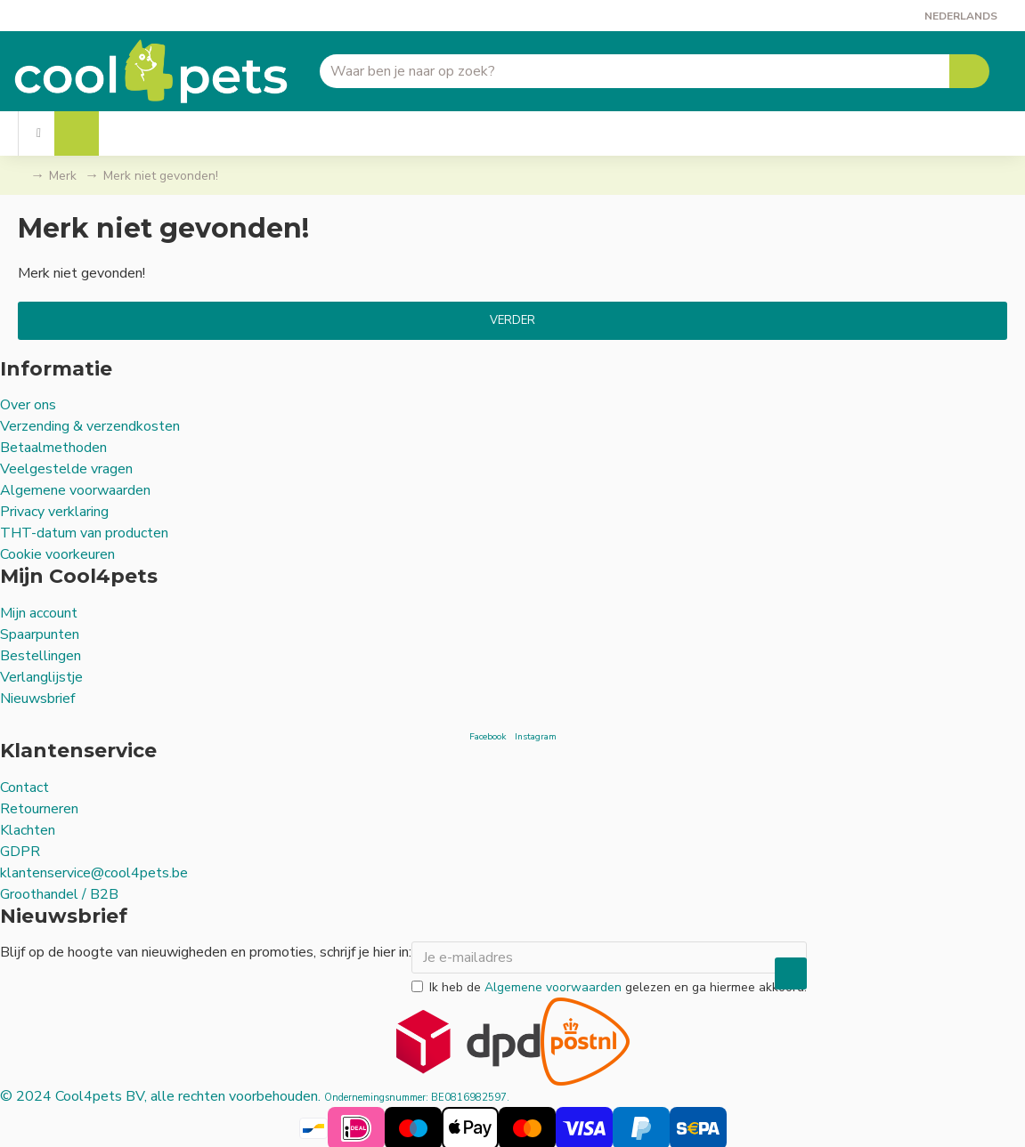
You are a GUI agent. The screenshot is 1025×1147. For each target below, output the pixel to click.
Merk (63, 175)
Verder (512, 320)
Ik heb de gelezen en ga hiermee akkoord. (609, 984)
